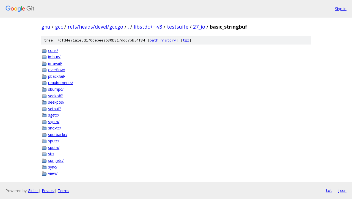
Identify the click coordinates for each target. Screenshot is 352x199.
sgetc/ (53, 115)
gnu (45, 26)
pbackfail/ (56, 76)
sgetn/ (53, 121)
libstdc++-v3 (148, 26)
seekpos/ (56, 102)
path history (163, 40)
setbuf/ (54, 108)
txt (329, 190)
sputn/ (53, 147)
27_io (199, 26)
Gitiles (33, 190)
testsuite (177, 26)
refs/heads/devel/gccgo (95, 26)
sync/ (52, 167)
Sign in (340, 8)
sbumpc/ (56, 89)
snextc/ (54, 128)
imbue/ (54, 56)
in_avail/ (55, 63)
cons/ (53, 50)
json (342, 190)
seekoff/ (55, 95)
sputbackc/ (57, 134)
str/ (51, 153)
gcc (59, 26)
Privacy (48, 190)
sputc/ (53, 140)
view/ (52, 173)
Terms (63, 190)
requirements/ (60, 82)
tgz (186, 40)
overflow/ (56, 69)
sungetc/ (56, 160)
